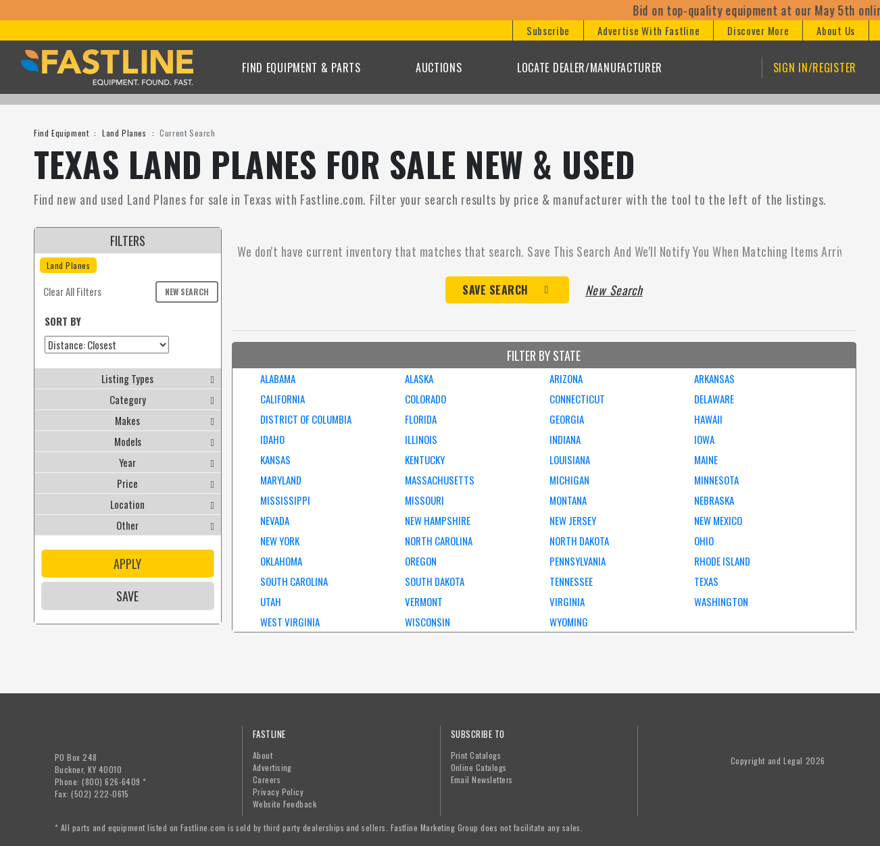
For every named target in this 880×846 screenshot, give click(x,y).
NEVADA (274, 520)
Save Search (495, 290)
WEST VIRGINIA (290, 621)
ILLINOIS (421, 439)
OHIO (704, 540)
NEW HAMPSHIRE (437, 520)
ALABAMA (277, 378)
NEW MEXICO (718, 520)
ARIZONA (566, 378)
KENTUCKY (425, 459)
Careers (266, 779)
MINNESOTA (716, 479)
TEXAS (706, 581)
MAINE (706, 459)
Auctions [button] (439, 67)
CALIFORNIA (282, 398)
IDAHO (272, 439)
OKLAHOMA (281, 560)
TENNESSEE (571, 581)
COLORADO (425, 398)
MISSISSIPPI (285, 500)
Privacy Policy (278, 791)
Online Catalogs (479, 767)
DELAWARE (714, 398)
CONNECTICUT (577, 398)
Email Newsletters (482, 779)
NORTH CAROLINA (438, 540)
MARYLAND (280, 479)
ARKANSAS (714, 378)
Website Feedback (285, 804)
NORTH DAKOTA (579, 540)
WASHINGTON (721, 601)
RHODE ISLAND (722, 560)
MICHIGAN (569, 479)
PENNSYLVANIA (577, 560)
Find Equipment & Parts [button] (301, 67)
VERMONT (424, 601)
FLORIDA (421, 419)
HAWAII (708, 419)
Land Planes (124, 133)
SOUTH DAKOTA (434, 581)
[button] (547, 30)
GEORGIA (566, 419)
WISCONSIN (427, 621)
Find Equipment (61, 133)
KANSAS (275, 459)
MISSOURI (424, 500)
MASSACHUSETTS (439, 479)
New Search (187, 291)
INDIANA (565, 439)
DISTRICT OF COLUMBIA (305, 419)
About (262, 755)
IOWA (704, 439)
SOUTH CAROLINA (294, 581)
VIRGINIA (567, 601)
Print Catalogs (476, 755)
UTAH (270, 601)
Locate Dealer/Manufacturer (589, 67)
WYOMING (568, 621)
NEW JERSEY (572, 520)
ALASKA (419, 378)
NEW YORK (279, 540)
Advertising (272, 767)
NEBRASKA (714, 500)
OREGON (421, 560)
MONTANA (568, 500)
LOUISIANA (569, 459)
